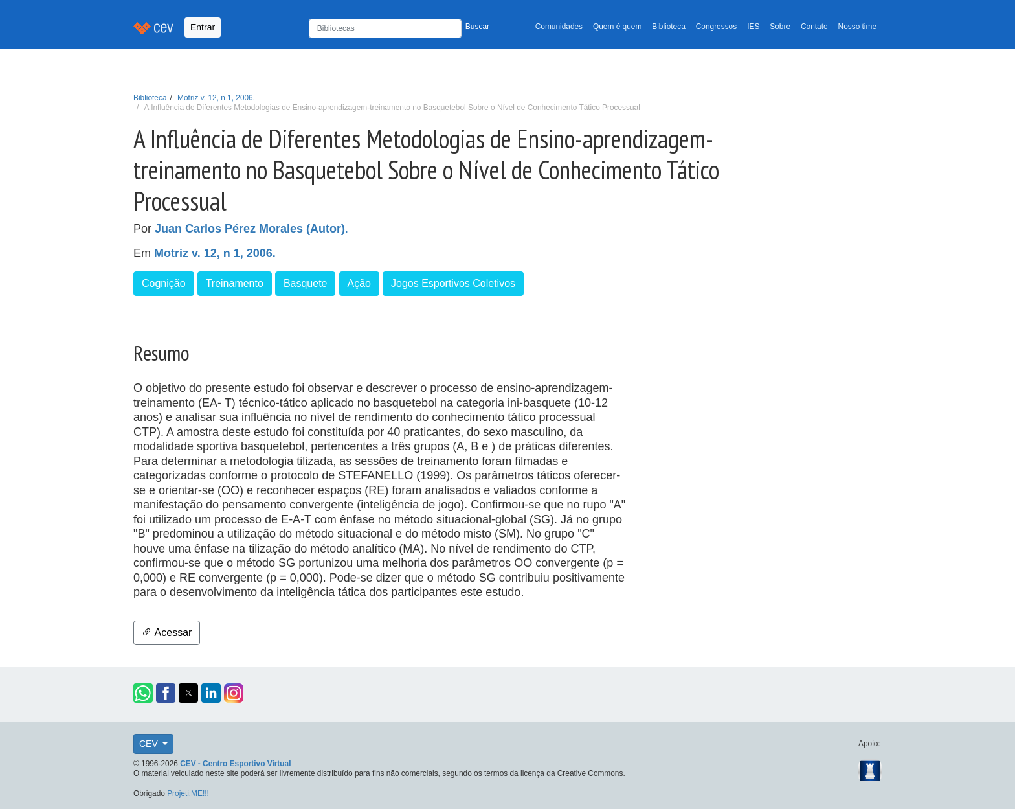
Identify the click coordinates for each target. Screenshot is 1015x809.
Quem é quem (617, 26)
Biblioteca (669, 26)
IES (753, 26)
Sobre (780, 26)
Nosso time (857, 26)
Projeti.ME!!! (188, 793)
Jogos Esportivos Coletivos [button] (453, 283)
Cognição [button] (164, 283)
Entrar (202, 27)
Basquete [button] (306, 283)
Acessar (167, 632)
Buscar (477, 26)
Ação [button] (359, 283)
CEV (150, 743)
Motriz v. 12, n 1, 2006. (216, 97)
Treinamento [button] (234, 283)
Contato (814, 26)
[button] (143, 693)
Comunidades (559, 26)
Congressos (716, 26)
